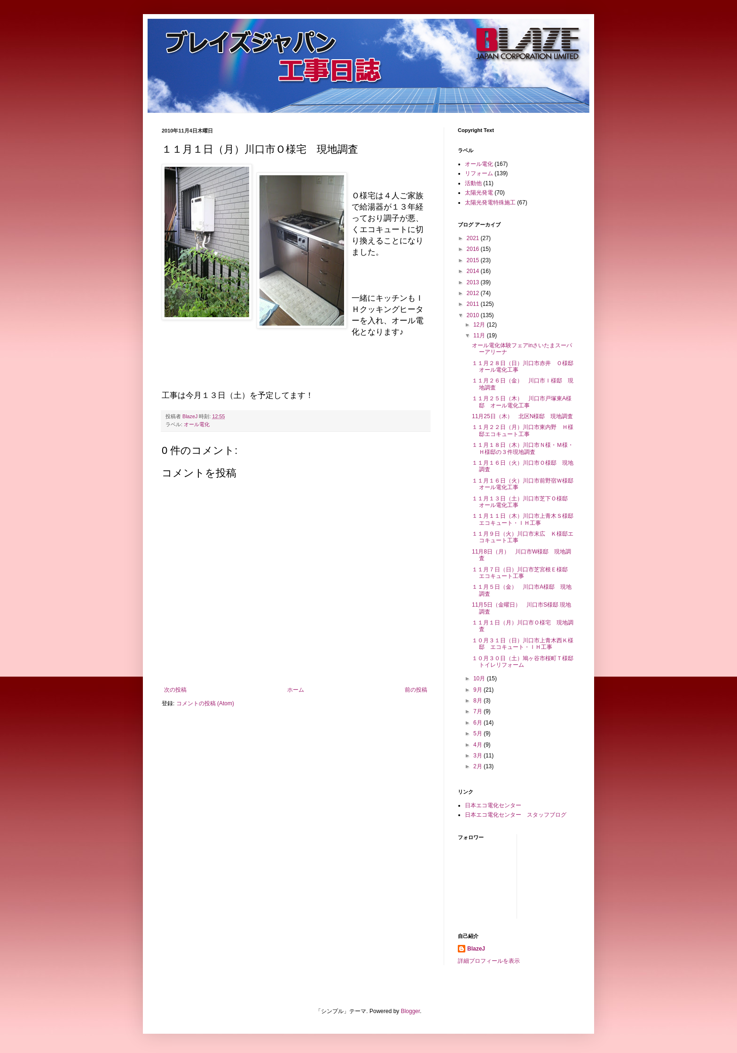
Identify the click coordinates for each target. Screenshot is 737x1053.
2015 (474, 260)
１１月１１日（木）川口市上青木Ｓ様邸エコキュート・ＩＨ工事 (522, 519)
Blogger (410, 1011)
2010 (474, 315)
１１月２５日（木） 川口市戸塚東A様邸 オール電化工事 (522, 401)
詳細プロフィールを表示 (489, 961)
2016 (474, 249)
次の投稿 (175, 689)
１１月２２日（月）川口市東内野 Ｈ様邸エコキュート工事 (522, 430)
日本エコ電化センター (493, 805)
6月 (478, 722)
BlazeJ (476, 948)
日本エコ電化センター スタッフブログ (515, 814)
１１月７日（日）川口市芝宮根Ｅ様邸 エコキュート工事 (522, 572)
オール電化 (197, 424)
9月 (478, 689)
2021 (474, 238)
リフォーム (479, 173)
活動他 (473, 183)
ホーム (295, 689)
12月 (480, 324)
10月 (480, 678)
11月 (480, 335)
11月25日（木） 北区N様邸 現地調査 (522, 416)
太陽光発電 (479, 192)
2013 (474, 282)
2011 (474, 304)
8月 (478, 700)
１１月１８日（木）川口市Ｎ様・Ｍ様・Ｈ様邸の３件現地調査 (522, 448)
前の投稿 (416, 689)
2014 (474, 271)
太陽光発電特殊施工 (490, 202)
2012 (474, 293)
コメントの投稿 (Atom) (205, 703)
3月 (478, 755)
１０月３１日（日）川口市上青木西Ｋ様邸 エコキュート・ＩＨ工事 (522, 643)
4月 (478, 744)
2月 (478, 766)
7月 (478, 711)
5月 (478, 733)
